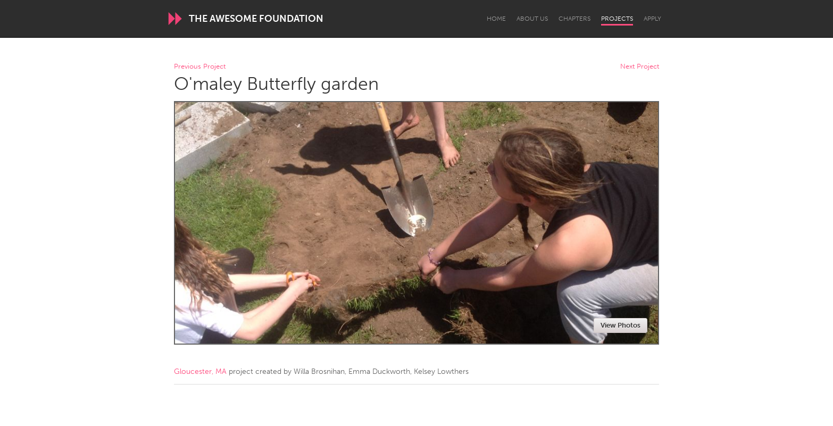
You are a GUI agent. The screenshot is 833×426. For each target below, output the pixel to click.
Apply (652, 18)
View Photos (620, 325)
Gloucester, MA (200, 371)
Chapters (574, 18)
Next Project (639, 66)
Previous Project (200, 66)
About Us (532, 18)
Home (496, 18)
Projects (617, 18)
